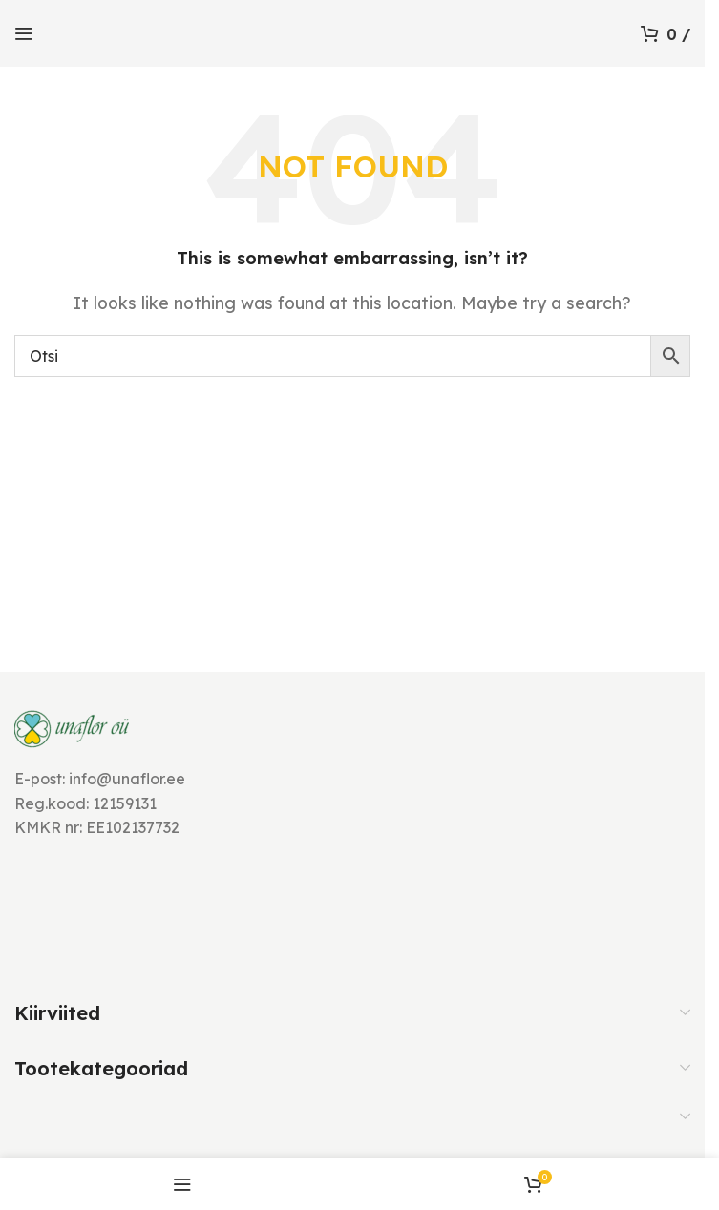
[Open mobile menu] (24, 33)
